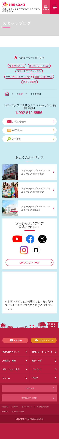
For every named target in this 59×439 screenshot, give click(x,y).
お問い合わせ (30, 121)
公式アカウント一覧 (29, 262)
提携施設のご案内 (29, 398)
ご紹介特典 (29, 388)
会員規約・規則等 (18, 411)
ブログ (20, 94)
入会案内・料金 (9, 361)
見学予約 (30, 139)
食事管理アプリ (17, 66)
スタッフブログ (43, 340)
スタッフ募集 (29, 82)
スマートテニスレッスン (29, 71)
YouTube (15, 340)
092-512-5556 (30, 112)
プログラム (36, 369)
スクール (6, 378)
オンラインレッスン (39, 66)
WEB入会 (30, 130)
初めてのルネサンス (10, 352)
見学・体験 (36, 361)
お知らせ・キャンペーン (42, 352)
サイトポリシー (27, 407)
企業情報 (15, 407)
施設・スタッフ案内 (10, 369)
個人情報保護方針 (43, 407)
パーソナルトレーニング (18, 76)
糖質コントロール (43, 76)
